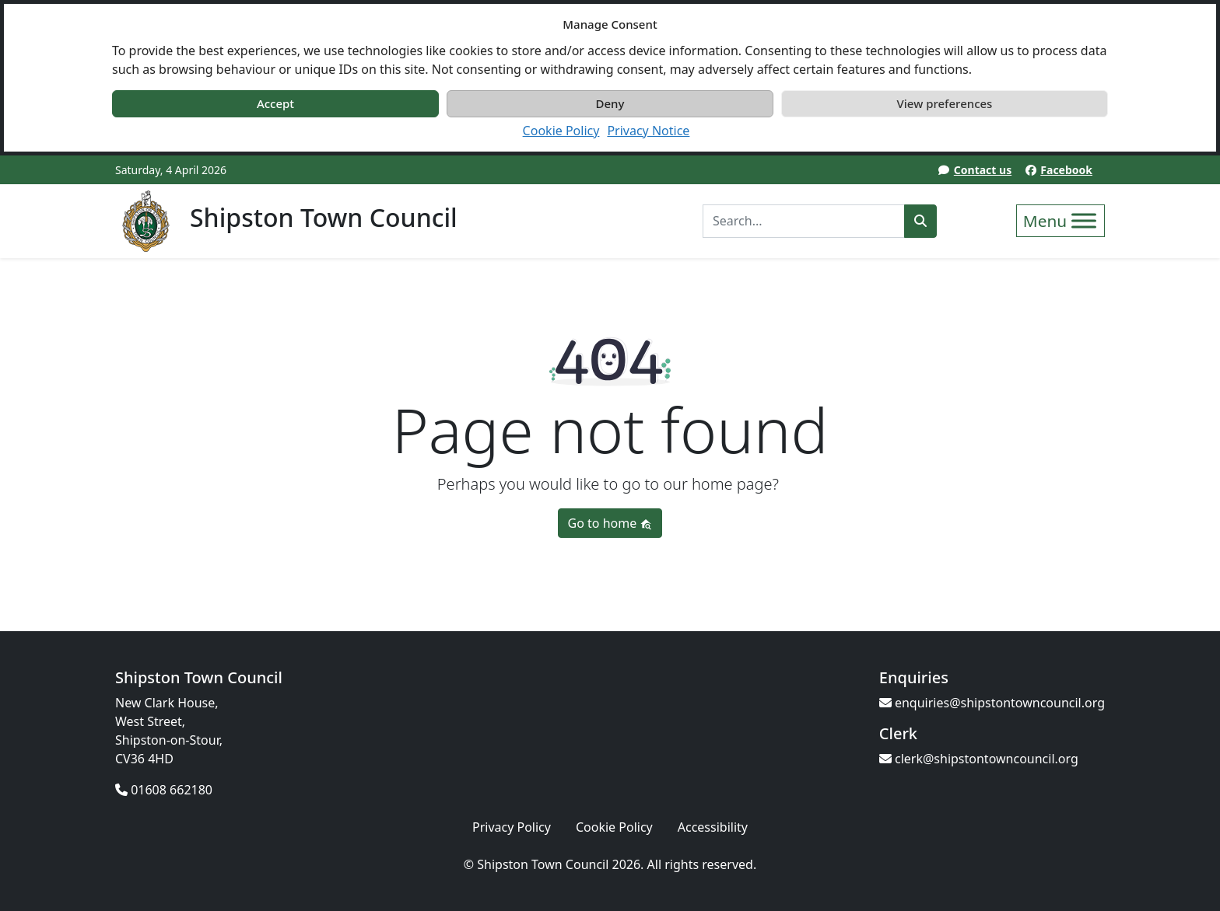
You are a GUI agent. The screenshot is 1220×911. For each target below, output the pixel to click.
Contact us (982, 169)
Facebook (1066, 169)
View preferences (945, 103)
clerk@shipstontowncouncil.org (978, 758)
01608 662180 (163, 789)
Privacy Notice (648, 130)
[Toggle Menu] (1083, 220)
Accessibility (713, 827)
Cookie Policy (561, 130)
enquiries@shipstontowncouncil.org (992, 702)
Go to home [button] (610, 523)
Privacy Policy (511, 827)
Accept (275, 103)
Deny (610, 103)
